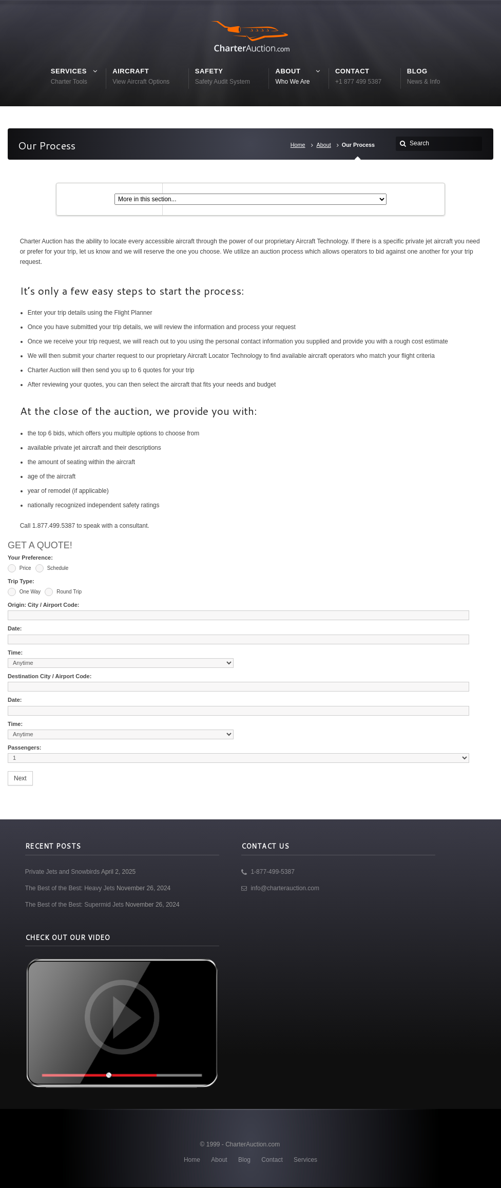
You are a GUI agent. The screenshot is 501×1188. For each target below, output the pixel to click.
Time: (15, 652)
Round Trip (63, 592)
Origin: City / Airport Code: (44, 605)
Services (305, 1159)
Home (298, 145)
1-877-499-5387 (272, 871)
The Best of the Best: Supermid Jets (74, 904)
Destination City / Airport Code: (49, 676)
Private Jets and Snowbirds (62, 871)
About (324, 145)
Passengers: (24, 747)
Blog (244, 1159)
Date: (15, 628)
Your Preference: (30, 557)
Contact (271, 1159)
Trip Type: (21, 581)
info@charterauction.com (284, 888)
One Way (24, 592)
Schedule (51, 568)
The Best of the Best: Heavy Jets (70, 888)
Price (19, 568)
